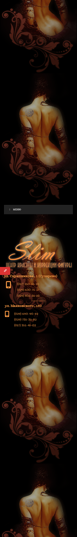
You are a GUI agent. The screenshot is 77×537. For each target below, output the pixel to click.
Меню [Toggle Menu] (14, 209)
